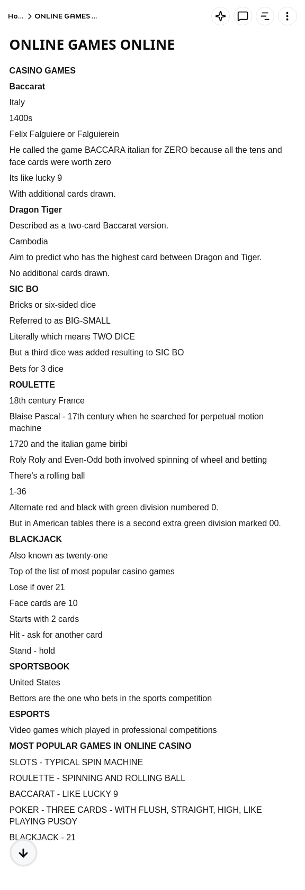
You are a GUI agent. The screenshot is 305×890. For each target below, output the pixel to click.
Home (18, 16)
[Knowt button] (220, 16)
